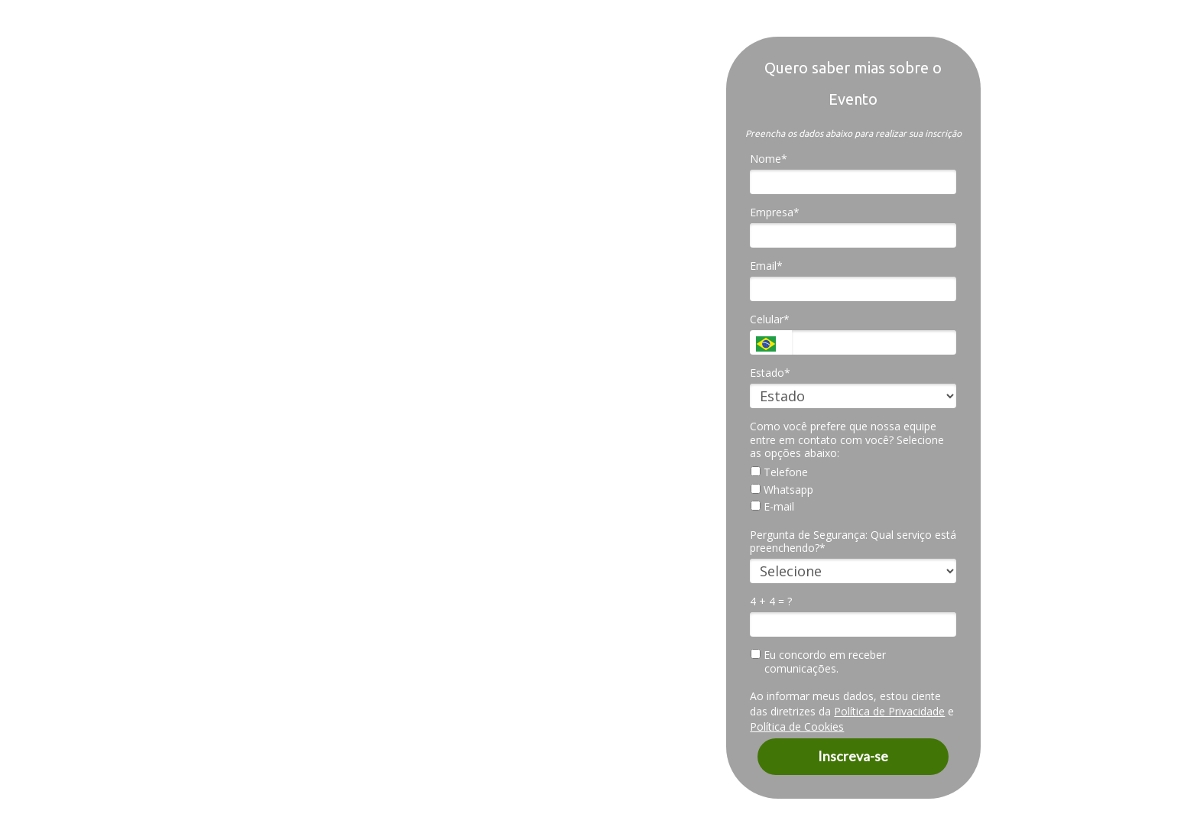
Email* (766, 266)
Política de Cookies (797, 726)
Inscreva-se (853, 756)
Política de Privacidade (889, 711)
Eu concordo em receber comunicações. (818, 661)
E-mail (772, 507)
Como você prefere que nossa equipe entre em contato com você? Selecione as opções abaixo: (847, 440)
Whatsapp (782, 490)
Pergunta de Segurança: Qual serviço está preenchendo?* (853, 541)
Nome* (768, 159)
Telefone (779, 472)
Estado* (770, 373)
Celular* (770, 319)
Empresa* (775, 212)
